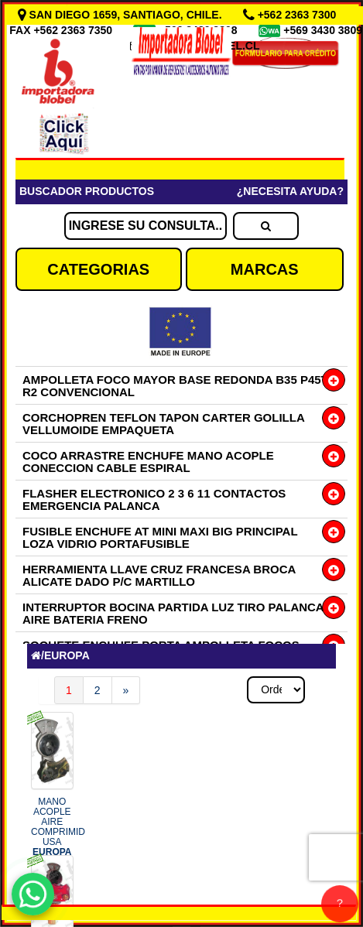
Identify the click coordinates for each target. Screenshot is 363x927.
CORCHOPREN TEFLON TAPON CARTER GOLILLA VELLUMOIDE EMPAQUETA (163, 423)
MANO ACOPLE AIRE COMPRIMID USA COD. (58, 837)
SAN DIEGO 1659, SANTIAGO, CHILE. (121, 15)
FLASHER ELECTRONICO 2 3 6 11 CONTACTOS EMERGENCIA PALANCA (154, 499)
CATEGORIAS (98, 269)
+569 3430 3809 (322, 30)
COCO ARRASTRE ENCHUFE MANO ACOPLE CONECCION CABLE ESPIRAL (148, 461)
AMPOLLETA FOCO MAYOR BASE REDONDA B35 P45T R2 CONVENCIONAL (175, 386)
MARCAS (265, 269)
